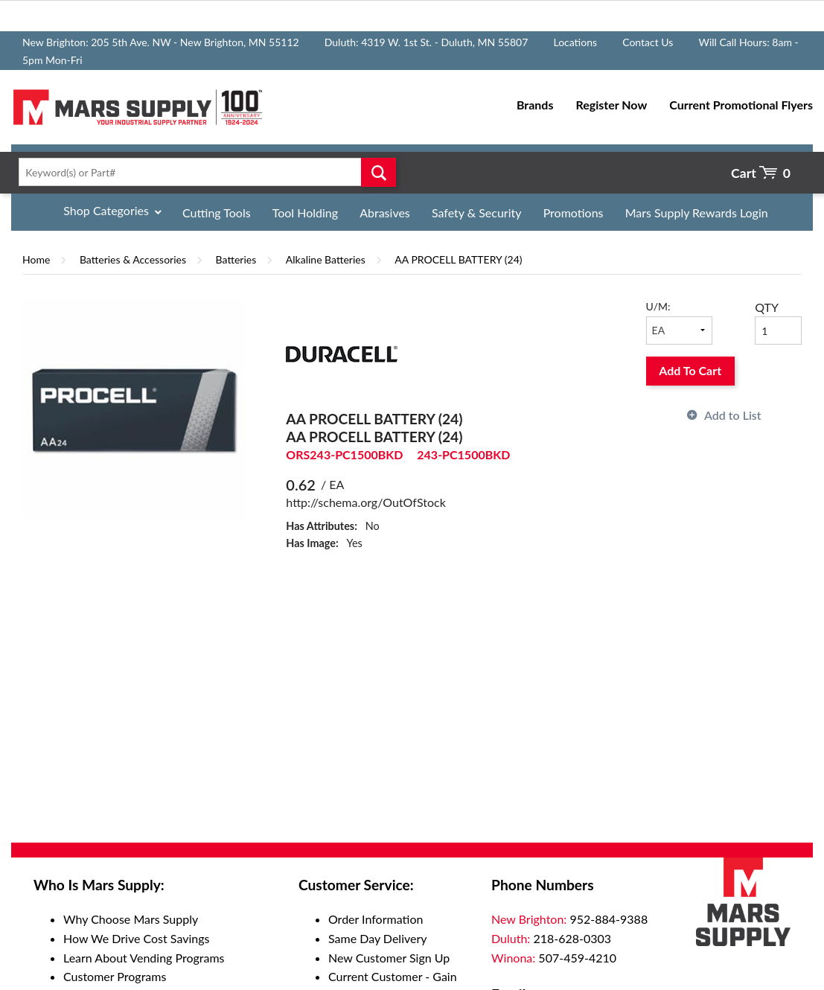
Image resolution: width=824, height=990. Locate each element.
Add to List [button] (732, 415)
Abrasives (385, 212)
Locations (575, 42)
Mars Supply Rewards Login (696, 212)
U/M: (658, 306)
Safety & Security (477, 212)
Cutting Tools (216, 212)
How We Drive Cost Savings (136, 938)
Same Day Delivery (377, 938)
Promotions (573, 212)
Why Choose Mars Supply (130, 919)
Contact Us (647, 42)
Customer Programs (114, 976)
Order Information (375, 919)
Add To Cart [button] (690, 370)
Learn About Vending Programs (144, 958)
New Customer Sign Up (389, 958)
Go (378, 172)
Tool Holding (305, 212)
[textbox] (203, 172)
